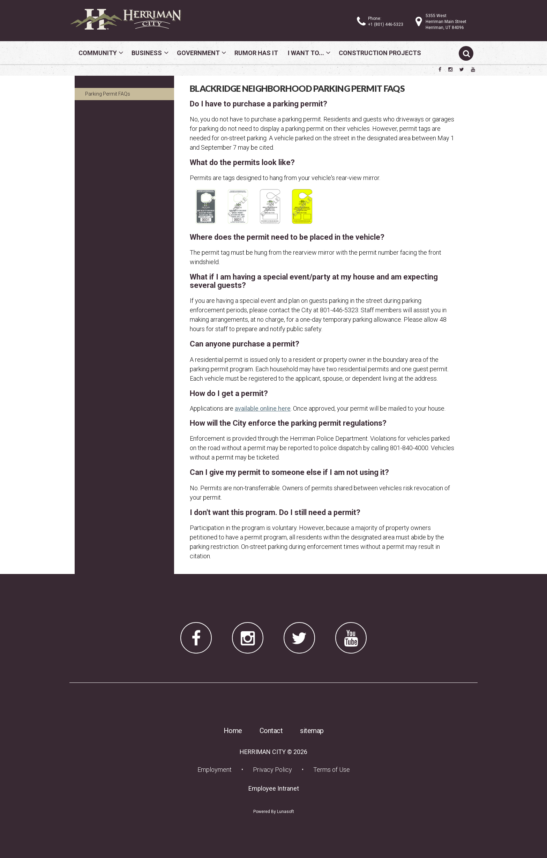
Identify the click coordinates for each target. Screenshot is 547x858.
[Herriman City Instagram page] (450, 69)
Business (147, 53)
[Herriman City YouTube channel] (473, 69)
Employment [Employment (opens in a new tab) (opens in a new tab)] (216, 769)
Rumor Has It (256, 53)
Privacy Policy (272, 769)
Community (97, 53)
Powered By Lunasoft (273, 811)
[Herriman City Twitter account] (462, 69)
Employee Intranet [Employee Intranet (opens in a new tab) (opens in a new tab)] (275, 788)
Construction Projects (380, 53)
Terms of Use (331, 769)
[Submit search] (466, 53)
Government (198, 53)
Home (233, 730)
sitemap (312, 730)
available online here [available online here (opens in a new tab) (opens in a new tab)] (263, 408)
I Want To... (306, 53)
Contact (271, 730)
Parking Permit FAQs (107, 94)
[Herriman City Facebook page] (440, 69)
